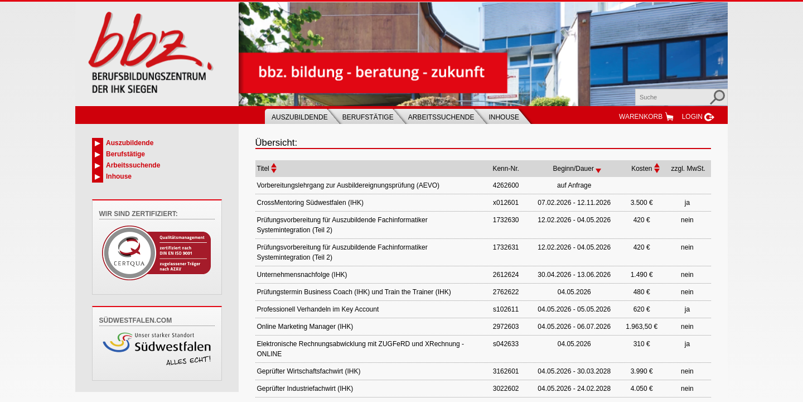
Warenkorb (640, 117)
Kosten (641, 169)
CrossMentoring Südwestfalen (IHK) (310, 203)
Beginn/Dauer (573, 169)
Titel (263, 169)
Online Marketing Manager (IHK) (305, 327)
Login (692, 117)
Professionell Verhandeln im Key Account (318, 309)
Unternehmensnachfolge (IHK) (302, 275)
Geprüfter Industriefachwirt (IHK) (305, 389)
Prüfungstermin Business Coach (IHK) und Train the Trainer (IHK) (354, 292)
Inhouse (503, 117)
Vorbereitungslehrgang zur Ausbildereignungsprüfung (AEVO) (348, 185)
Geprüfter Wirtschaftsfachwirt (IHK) (309, 371)
